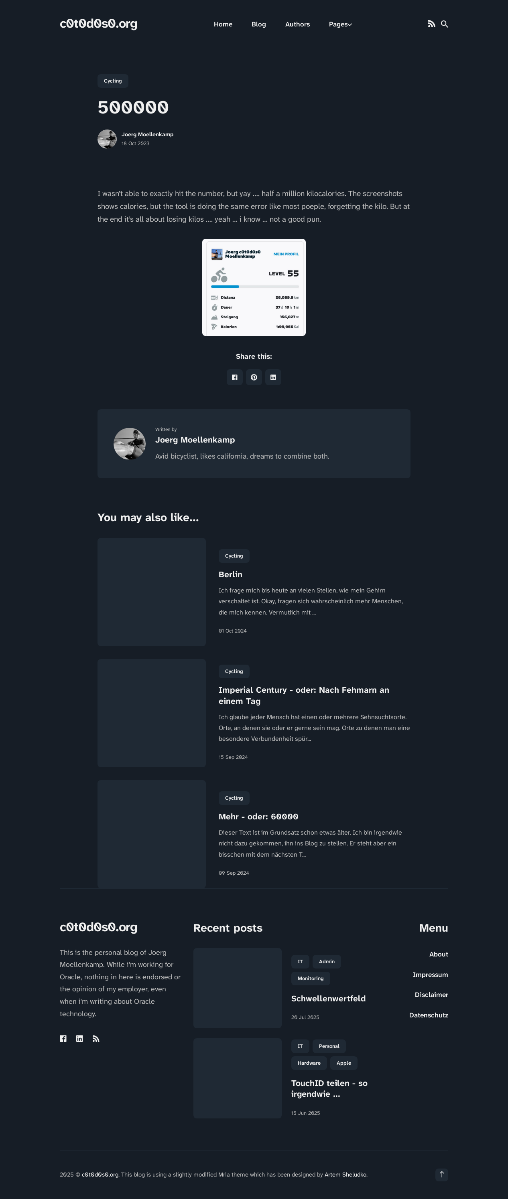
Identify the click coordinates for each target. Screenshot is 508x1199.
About (438, 954)
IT (300, 961)
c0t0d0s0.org (98, 23)
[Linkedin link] (80, 1039)
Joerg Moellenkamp (147, 134)
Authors (297, 24)
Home (223, 24)
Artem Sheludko (345, 1175)
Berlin (230, 574)
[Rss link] (431, 24)
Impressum (430, 974)
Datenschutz (428, 1015)
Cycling (113, 80)
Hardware (309, 1062)
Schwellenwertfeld (328, 998)
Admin (327, 961)
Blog (259, 24)
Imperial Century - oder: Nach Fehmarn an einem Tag (304, 695)
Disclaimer (431, 994)
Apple (344, 1062)
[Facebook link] (64, 1039)
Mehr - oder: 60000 (259, 816)
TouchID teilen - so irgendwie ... (329, 1089)
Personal (329, 1046)
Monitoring (311, 978)
